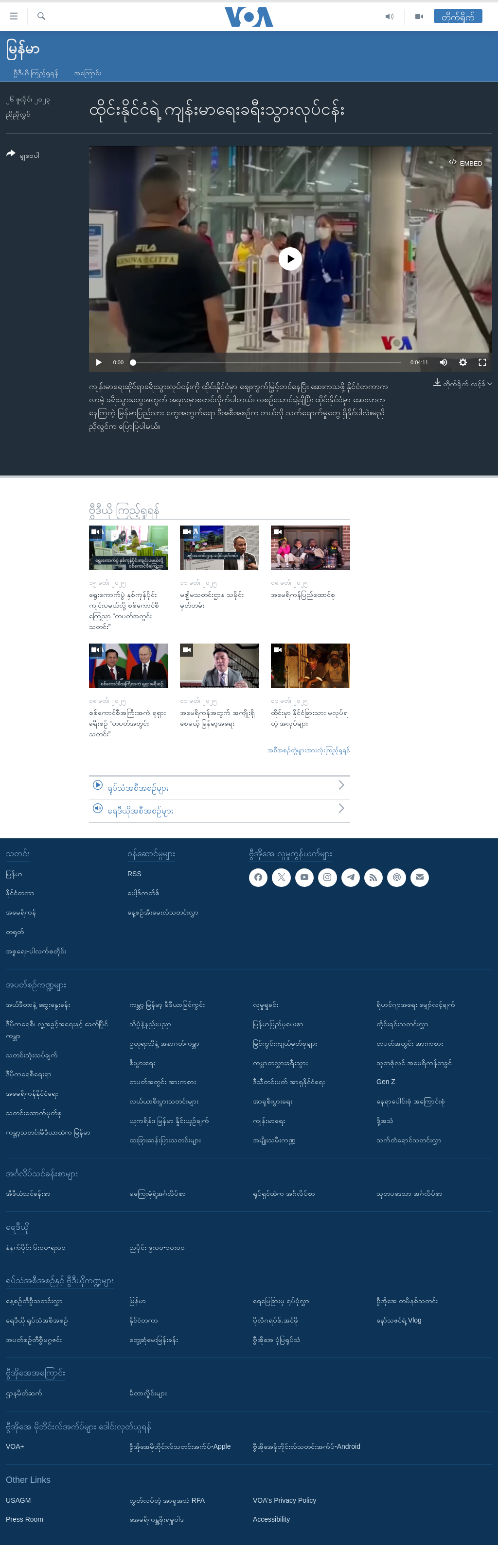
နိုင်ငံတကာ (20, 893)
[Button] (22, 156)
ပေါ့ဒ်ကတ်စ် (143, 893)
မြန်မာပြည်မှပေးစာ (278, 1024)
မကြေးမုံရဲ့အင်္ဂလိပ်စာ (157, 1193)
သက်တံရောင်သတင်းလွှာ (409, 1140)
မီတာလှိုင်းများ (148, 1393)
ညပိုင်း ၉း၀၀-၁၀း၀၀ (157, 1247)
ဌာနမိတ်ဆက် (24, 1393)
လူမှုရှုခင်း (265, 1004)
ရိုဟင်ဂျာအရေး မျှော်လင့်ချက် (415, 1004)
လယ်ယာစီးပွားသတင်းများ (163, 1101)
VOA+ (15, 1446)
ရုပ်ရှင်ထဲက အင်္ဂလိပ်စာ (284, 1193)
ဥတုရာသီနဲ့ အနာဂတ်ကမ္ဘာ (164, 1043)
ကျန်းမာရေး (269, 1120)
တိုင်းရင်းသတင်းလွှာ (402, 1024)
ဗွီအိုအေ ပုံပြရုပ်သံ (277, 1339)
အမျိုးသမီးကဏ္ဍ (274, 1140)
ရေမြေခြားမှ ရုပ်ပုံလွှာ (281, 1301)
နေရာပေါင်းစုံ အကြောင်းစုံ (410, 1101)
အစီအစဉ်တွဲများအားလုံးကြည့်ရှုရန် (308, 750)
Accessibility (271, 1519)
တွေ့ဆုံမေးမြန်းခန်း (153, 1339)
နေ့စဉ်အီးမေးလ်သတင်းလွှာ (162, 912)
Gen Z (385, 1082)
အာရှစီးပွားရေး (272, 1101)
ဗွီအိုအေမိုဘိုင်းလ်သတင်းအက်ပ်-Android (306, 1446)
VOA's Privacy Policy (284, 1500)
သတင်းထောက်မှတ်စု (34, 1113)
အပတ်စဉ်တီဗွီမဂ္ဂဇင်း (34, 1339)
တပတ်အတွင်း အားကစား (162, 1082)
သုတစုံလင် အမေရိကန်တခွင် (414, 1062)
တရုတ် (15, 931)
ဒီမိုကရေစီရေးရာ (29, 1074)
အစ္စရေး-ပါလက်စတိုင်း (36, 951)
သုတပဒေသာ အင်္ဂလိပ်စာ (409, 1193)
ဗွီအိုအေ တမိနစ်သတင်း (407, 1301)
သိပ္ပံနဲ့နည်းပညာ (150, 1024)
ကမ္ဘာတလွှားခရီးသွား (280, 1062)
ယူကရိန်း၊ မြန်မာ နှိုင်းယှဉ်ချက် (169, 1120)
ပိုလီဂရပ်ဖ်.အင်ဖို (275, 1320)
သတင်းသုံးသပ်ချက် (32, 1054)
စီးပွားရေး (142, 1062)
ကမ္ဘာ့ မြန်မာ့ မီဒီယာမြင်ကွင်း (167, 1004)
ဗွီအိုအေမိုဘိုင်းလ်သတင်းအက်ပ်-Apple (180, 1446)
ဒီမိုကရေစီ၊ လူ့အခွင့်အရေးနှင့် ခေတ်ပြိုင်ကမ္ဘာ (57, 1029)
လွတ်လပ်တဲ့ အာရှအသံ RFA (167, 1500)
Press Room (24, 1519)
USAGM (18, 1500)
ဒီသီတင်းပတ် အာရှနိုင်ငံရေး (289, 1082)
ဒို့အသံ (384, 1120)
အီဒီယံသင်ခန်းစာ (28, 1193)
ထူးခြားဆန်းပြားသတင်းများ (165, 1140)
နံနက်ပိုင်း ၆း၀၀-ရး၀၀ (36, 1247)
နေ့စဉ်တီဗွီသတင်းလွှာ (34, 1301)
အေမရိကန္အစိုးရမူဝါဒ (156, 1519)
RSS (134, 873)
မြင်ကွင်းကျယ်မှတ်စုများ (285, 1043)
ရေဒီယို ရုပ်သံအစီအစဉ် (37, 1320)
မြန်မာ (14, 873)
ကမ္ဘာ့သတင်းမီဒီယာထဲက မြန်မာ (48, 1132)
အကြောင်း (87, 73)
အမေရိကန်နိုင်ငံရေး (32, 1093)
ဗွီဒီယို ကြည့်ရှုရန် (36, 73)
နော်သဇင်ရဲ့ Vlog (399, 1320)
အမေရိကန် (21, 912)
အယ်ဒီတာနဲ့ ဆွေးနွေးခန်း (38, 1004)
